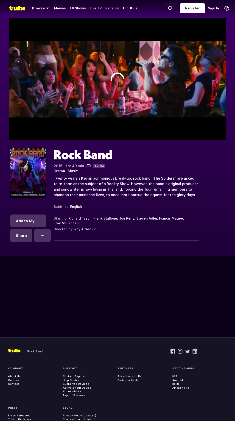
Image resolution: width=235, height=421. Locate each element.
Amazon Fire (180, 387)
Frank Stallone (105, 218)
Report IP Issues (74, 395)
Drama (59, 171)
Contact (13, 383)
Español (112, 8)
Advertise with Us (130, 376)
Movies (60, 8)
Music (73, 171)
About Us (14, 376)
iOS (174, 376)
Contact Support (74, 376)
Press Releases (19, 415)
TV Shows (78, 8)
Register (192, 8)
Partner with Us (128, 380)
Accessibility (72, 391)
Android (177, 380)
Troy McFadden (66, 223)
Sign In (213, 8)
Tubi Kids (129, 8)
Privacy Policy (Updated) (79, 415)
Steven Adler (146, 218)
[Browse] (41, 8)
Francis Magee (171, 218)
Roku (175, 383)
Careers (13, 380)
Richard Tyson (80, 218)
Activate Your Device (77, 387)
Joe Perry (126, 218)
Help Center (71, 380)
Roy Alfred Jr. (85, 229)
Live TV (96, 8)
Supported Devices (76, 383)
